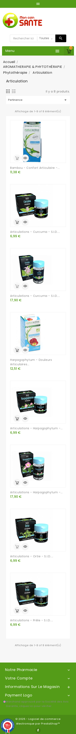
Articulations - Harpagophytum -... (36, 428)
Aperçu (25, 158)
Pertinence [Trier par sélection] (38, 100)
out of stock (17, 158)
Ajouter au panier (17, 222)
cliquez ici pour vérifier (35, 706)
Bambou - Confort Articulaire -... (35, 168)
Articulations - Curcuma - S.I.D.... (35, 232)
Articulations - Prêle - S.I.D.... (31, 620)
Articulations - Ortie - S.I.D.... (31, 556)
